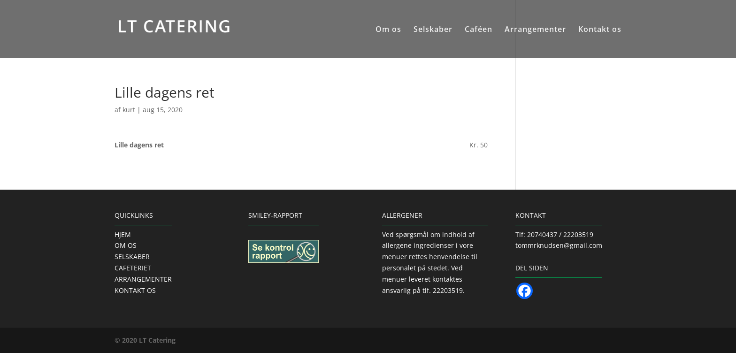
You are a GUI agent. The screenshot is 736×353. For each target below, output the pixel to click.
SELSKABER (132, 256)
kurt (129, 109)
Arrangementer (535, 30)
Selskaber (433, 30)
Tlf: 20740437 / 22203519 (554, 234)
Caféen (478, 30)
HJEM (123, 234)
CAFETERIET (133, 267)
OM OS (126, 245)
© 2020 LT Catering (145, 340)
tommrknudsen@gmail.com (558, 245)
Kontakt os (599, 30)
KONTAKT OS (135, 290)
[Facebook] (524, 291)
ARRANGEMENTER (143, 279)
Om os (388, 30)
